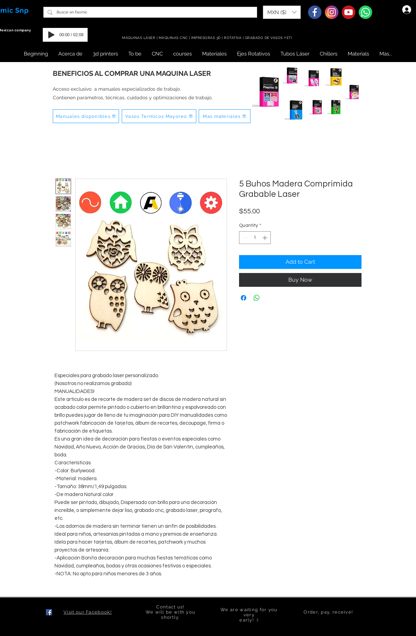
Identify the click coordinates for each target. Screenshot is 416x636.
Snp (22, 10)
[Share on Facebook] (243, 298)
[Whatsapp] (365, 12)
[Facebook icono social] (49, 612)
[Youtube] (348, 12)
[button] (282, 12)
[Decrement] (244, 238)
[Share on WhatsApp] (256, 298)
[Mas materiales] (224, 116)
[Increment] (265, 238)
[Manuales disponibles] (86, 116)
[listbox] (282, 12)
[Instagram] (331, 12)
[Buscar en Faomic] (149, 12)
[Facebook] (314, 12)
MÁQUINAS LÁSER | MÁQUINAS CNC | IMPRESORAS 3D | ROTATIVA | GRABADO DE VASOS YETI (207, 38)
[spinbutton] (255, 238)
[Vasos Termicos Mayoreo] (159, 116)
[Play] (51, 34)
